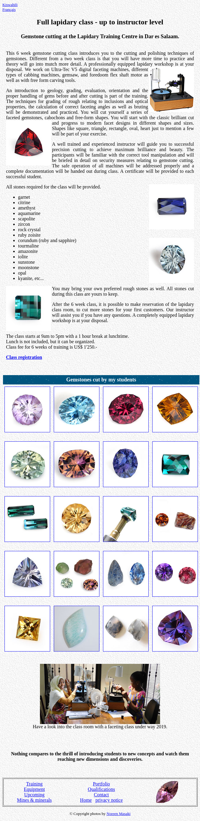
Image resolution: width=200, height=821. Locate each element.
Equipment (34, 789)
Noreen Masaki (119, 813)
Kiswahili (10, 4)
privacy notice (109, 800)
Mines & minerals (34, 800)
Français (9, 9)
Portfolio (101, 783)
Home (86, 800)
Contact (101, 794)
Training (34, 783)
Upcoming (34, 794)
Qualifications (101, 789)
